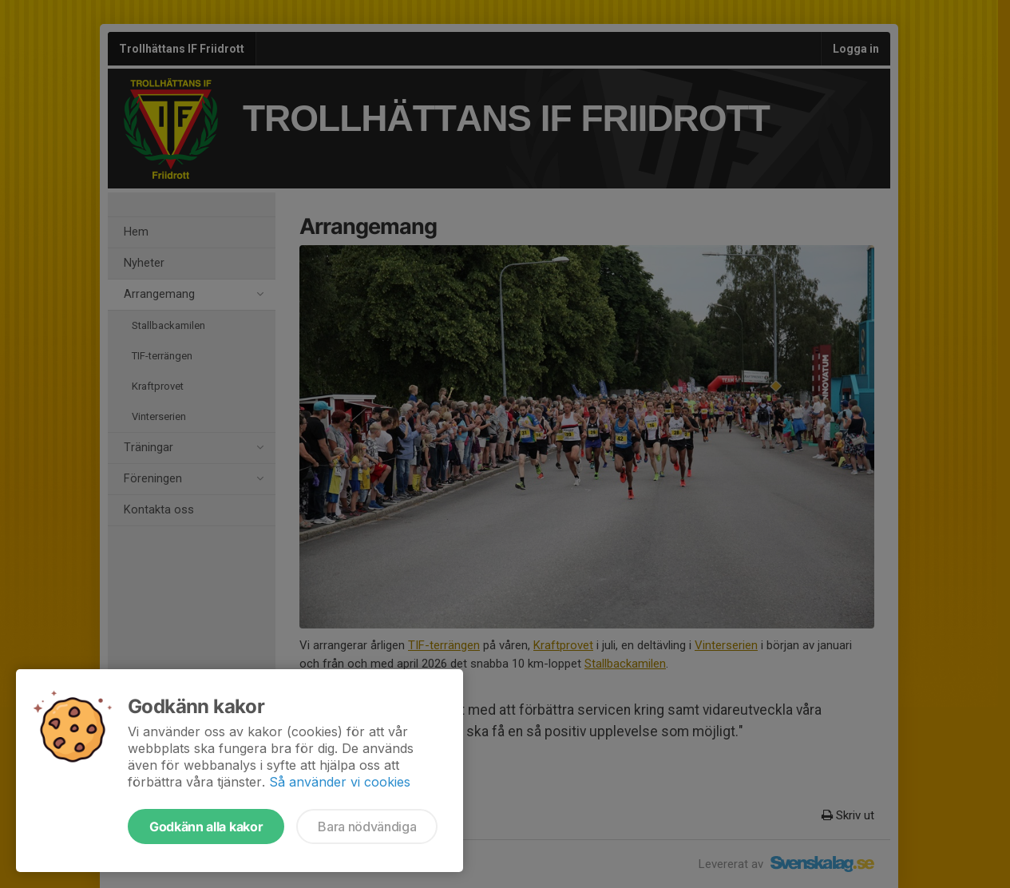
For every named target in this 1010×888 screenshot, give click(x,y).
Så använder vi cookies (339, 782)
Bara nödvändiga (367, 826)
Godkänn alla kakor (206, 826)
